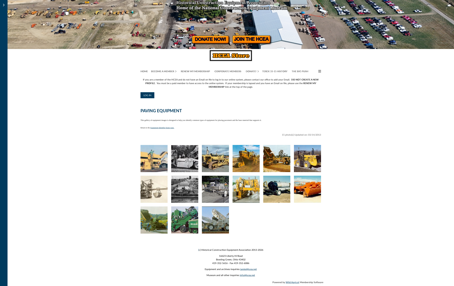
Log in (147, 95)
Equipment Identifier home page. (162, 128)
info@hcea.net (247, 275)
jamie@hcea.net (248, 269)
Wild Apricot (292, 282)
